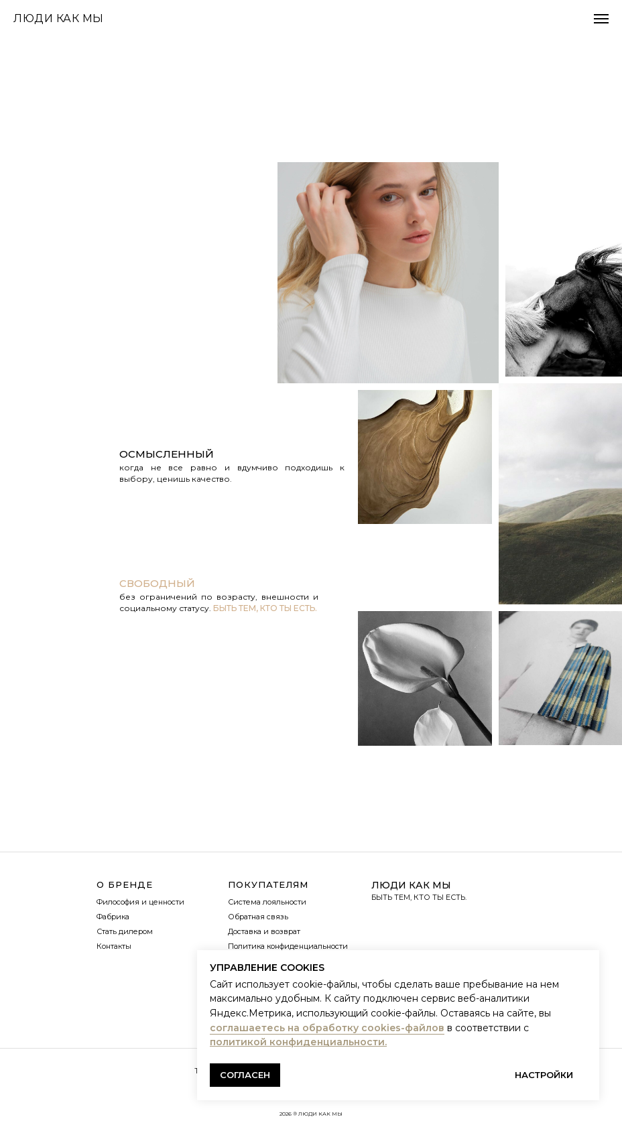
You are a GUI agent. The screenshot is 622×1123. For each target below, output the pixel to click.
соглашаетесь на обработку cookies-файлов (327, 1028)
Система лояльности (267, 902)
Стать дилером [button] (125, 931)
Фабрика (113, 916)
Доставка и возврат (264, 931)
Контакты (114, 946)
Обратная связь (258, 916)
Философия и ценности (140, 902)
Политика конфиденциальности (288, 946)
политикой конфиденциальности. (298, 1042)
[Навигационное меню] (601, 18)
